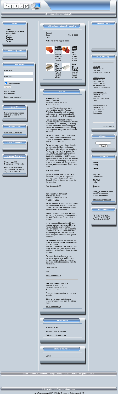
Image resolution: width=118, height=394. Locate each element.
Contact (8, 37)
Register (9, 39)
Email (57, 104)
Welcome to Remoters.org (56, 335)
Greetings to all (52, 327)
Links (8, 35)
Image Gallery (11, 33)
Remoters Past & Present (56, 331)
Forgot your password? (13, 97)
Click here (50, 299)
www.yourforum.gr (100, 105)
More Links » (108, 126)
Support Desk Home (49, 35)
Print (49, 104)
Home (8, 29)
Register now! (9, 93)
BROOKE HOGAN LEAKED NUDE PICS (101, 216)
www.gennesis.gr (100, 92)
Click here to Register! (13, 132)
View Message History (102, 199)
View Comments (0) (53, 186)
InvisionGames (99, 78)
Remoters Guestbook (14, 31)
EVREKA (96, 67)
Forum (8, 41)
